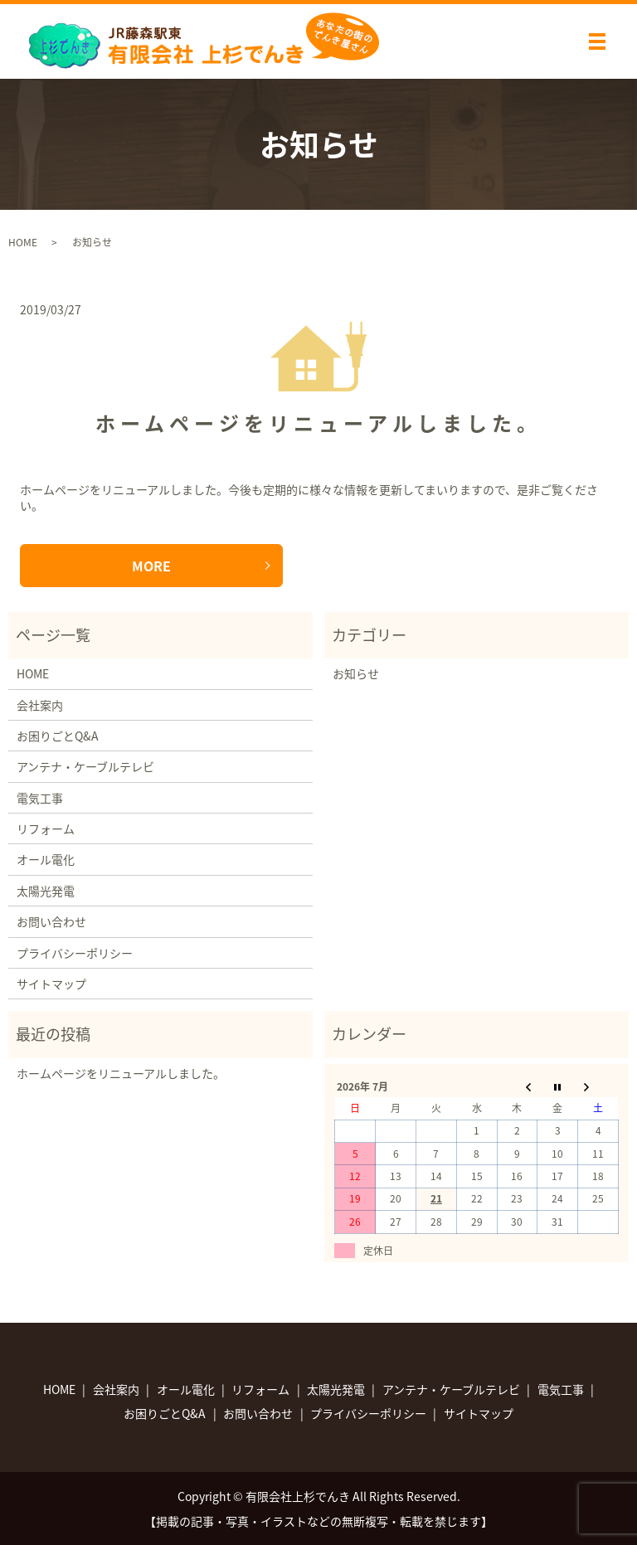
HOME (22, 242)
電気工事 (40, 798)
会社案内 (40, 705)
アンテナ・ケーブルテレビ (85, 766)
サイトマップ (51, 983)
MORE (151, 566)
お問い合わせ (51, 921)
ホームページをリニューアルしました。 (318, 423)
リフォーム (46, 828)
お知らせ (356, 673)
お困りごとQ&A (58, 735)
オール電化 (46, 859)
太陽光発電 (46, 890)
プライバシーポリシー (75, 953)
